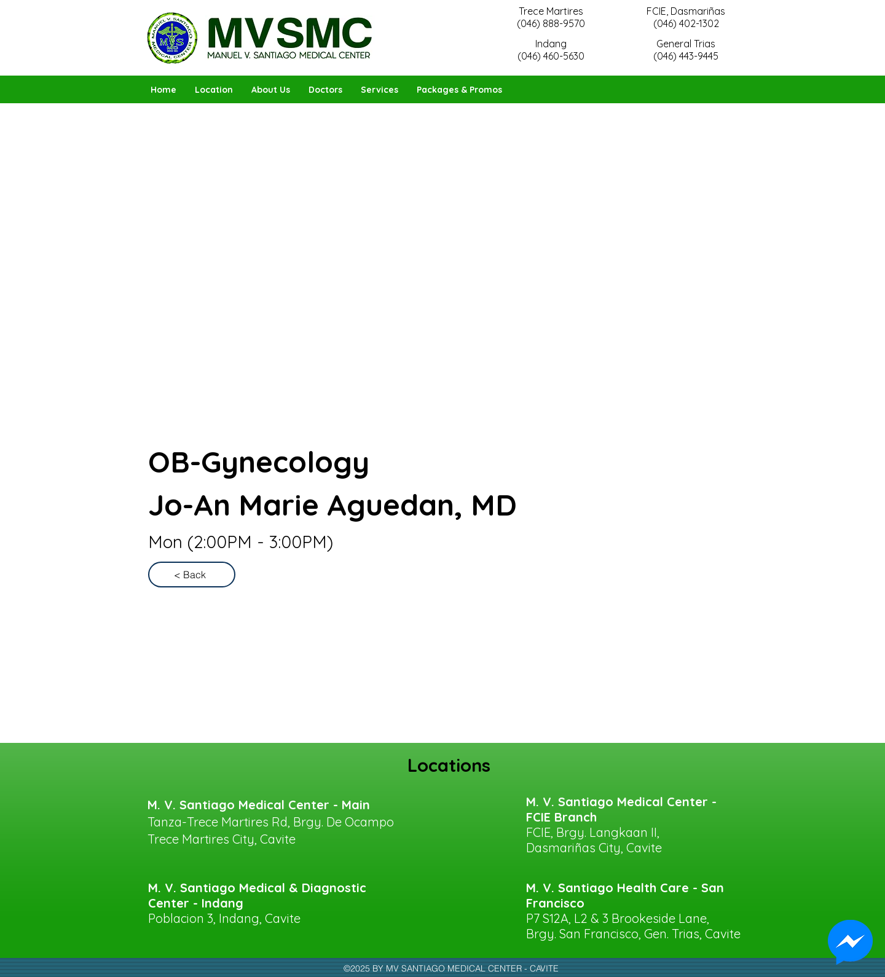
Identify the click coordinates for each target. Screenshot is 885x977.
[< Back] (191, 574)
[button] (325, 89)
